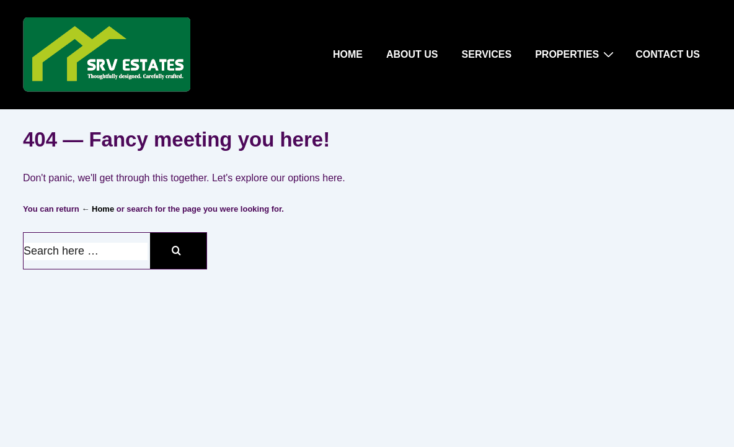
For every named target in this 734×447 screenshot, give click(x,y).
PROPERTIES (576, 54)
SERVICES (487, 54)
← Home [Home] (97, 209)
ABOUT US (412, 54)
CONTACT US (667, 54)
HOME (348, 54)
